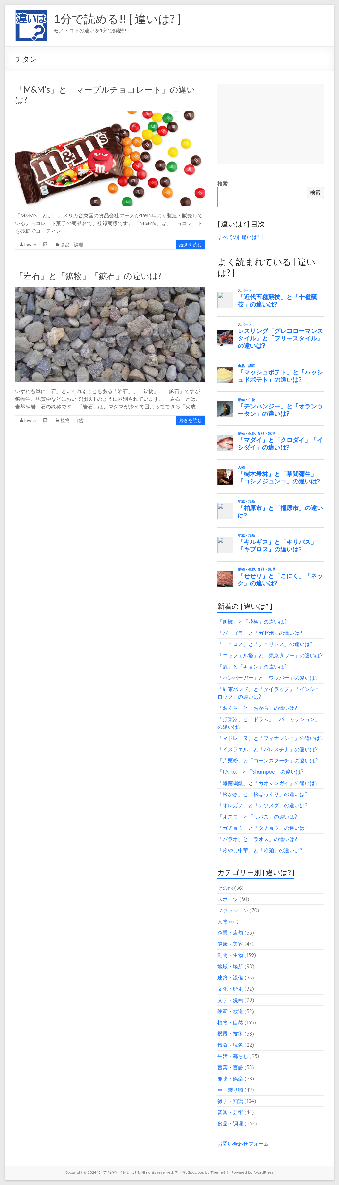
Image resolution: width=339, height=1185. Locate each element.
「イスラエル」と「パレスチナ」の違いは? (267, 749)
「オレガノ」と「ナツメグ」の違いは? (262, 805)
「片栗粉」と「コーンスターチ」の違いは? (267, 760)
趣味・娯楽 (230, 1078)
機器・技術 (230, 1033)
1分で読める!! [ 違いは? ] (117, 19)
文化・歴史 (230, 989)
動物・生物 (230, 955)
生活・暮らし (232, 1056)
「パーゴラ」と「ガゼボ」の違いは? (259, 633)
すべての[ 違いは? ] (240, 237)
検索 (222, 184)
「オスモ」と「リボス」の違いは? (257, 816)
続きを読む (190, 244)
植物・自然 (72, 420)
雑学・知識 (230, 1101)
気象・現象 (230, 1045)
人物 (222, 921)
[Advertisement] (270, 124)
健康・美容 (230, 944)
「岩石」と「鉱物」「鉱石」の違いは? (88, 276)
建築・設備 (230, 977)
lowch (30, 244)
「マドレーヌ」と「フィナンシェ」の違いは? (270, 738)
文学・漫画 (230, 1000)
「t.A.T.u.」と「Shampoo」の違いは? (260, 772)
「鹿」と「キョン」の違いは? (252, 666)
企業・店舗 (230, 932)
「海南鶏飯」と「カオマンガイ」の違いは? (267, 783)
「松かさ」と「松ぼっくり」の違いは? (262, 794)
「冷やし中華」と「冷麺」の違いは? (259, 850)
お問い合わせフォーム (243, 1143)
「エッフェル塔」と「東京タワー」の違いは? (270, 655)
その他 (225, 888)
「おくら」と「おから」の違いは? (257, 708)
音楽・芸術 (230, 1112)
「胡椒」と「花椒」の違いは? (252, 621)
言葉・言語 (230, 1067)
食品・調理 (72, 244)
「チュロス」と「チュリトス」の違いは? (264, 644)
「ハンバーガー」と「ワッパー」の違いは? (267, 678)
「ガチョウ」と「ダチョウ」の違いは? (262, 828)
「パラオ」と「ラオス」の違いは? (257, 839)
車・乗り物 (230, 1090)
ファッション (232, 910)
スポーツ (227, 899)
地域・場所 (230, 966)
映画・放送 (230, 1011)
